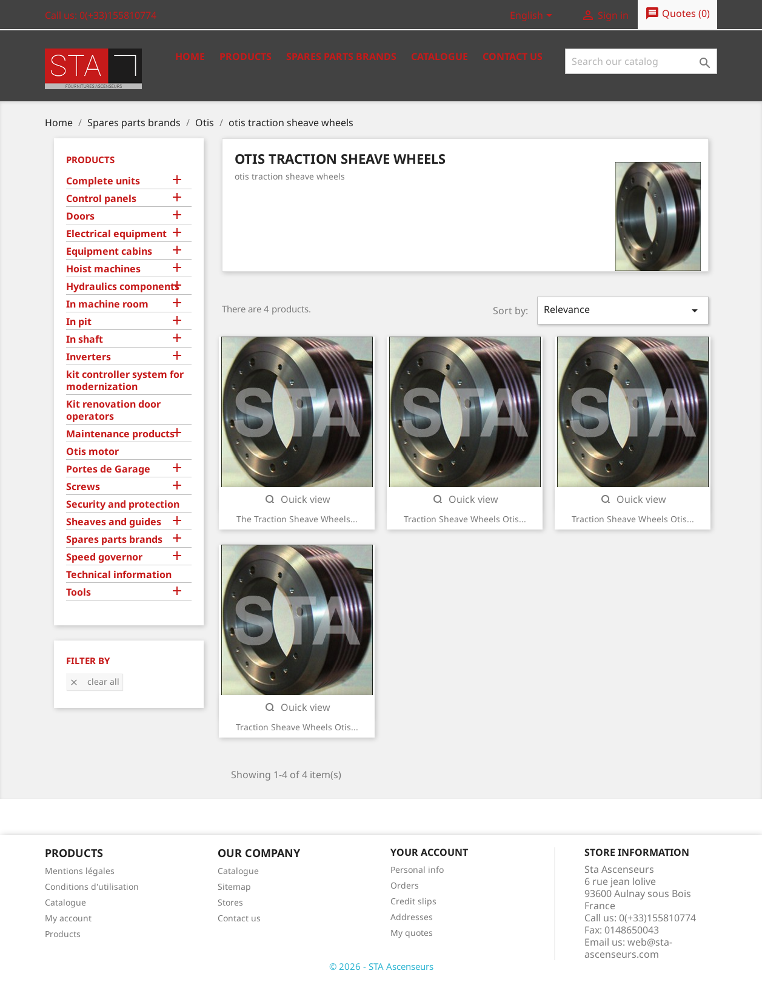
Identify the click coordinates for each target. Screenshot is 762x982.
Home (190, 56)
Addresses (411, 917)
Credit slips (413, 901)
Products (245, 56)
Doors (80, 216)
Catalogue (439, 56)
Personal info (417, 869)
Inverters (88, 357)
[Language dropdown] (533, 16)
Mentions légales (80, 870)
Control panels (101, 198)
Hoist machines (103, 269)
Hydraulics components (122, 286)
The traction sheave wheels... (297, 519)
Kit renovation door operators (113, 410)
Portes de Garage (108, 469)
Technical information (119, 574)
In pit (79, 321)
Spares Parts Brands (341, 56)
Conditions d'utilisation (92, 886)
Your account (429, 852)
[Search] (641, 61)
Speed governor (104, 557)
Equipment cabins (109, 251)
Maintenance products (120, 434)
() (677, 14)
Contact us (513, 56)
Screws (83, 486)
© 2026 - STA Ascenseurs (381, 966)
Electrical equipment (116, 233)
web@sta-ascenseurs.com (628, 948)
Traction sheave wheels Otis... (465, 519)
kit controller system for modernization (125, 380)
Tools (78, 592)
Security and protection (122, 504)
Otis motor (92, 451)
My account (68, 918)
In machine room (107, 304)
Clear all (94, 681)
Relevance (622, 310)
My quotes (411, 932)
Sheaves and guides (113, 522)
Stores (230, 902)
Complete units (103, 181)
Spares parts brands (114, 539)
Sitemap (234, 886)
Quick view (297, 499)
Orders (404, 885)
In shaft (84, 339)
